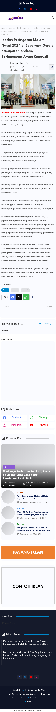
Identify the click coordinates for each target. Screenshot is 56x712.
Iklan (29, 702)
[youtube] (31, 9)
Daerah (12, 28)
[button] (53, 18)
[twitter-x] (25, 9)
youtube (44, 425)
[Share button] (32, 297)
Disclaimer (46, 694)
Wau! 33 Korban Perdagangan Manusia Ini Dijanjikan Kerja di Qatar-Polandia (32, 513)
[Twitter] (19, 297)
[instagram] (36, 9)
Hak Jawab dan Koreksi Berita (22, 694)
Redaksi (16, 690)
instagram (16, 425)
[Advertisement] (28, 371)
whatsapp (44, 417)
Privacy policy (18, 698)
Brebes (15, 290)
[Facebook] (13, 297)
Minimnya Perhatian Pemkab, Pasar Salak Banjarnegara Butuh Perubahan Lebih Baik (25, 642)
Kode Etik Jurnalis (38, 698)
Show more (44, 324)
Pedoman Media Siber (35, 690)
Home (4, 28)
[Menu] (4, 18)
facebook (16, 417)
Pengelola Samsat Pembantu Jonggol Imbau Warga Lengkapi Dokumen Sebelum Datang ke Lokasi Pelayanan (33, 529)
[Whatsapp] (26, 297)
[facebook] (19, 9)
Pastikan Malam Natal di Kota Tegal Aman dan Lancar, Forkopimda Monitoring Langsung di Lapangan (34, 497)
